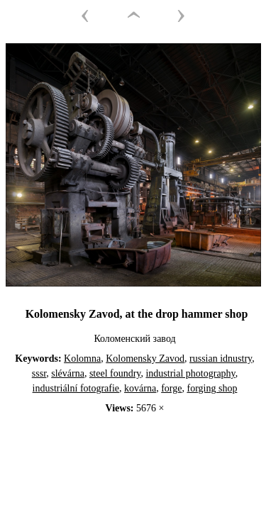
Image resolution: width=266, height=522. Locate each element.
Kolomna (82, 358)
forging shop (212, 388)
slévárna (67, 373)
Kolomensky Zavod (145, 358)
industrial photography (190, 373)
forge (171, 388)
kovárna (140, 388)
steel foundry (115, 373)
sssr (39, 373)
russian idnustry (220, 358)
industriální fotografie (76, 388)
